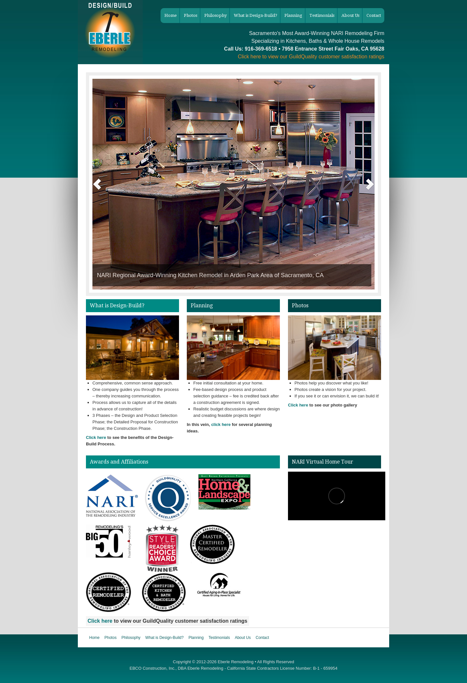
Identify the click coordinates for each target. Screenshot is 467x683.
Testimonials (219, 637)
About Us (243, 637)
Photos (110, 637)
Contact (262, 637)
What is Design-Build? (164, 637)
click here (221, 424)
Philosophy (130, 637)
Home (94, 637)
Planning (196, 637)
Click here (249, 56)
